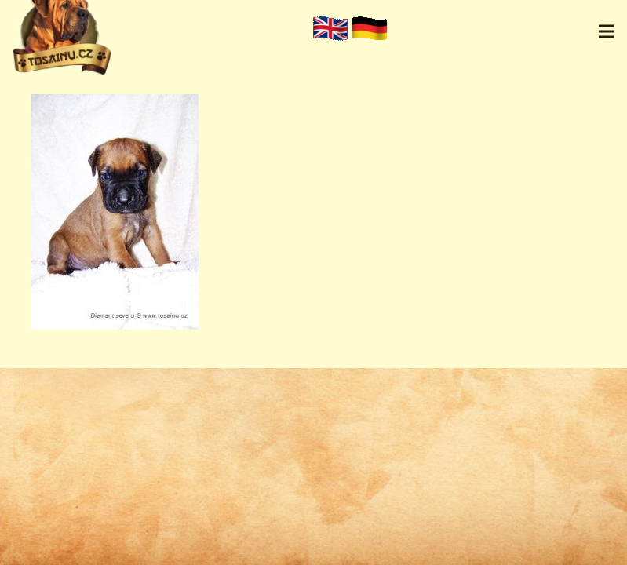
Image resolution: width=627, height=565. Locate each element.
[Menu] (607, 31)
